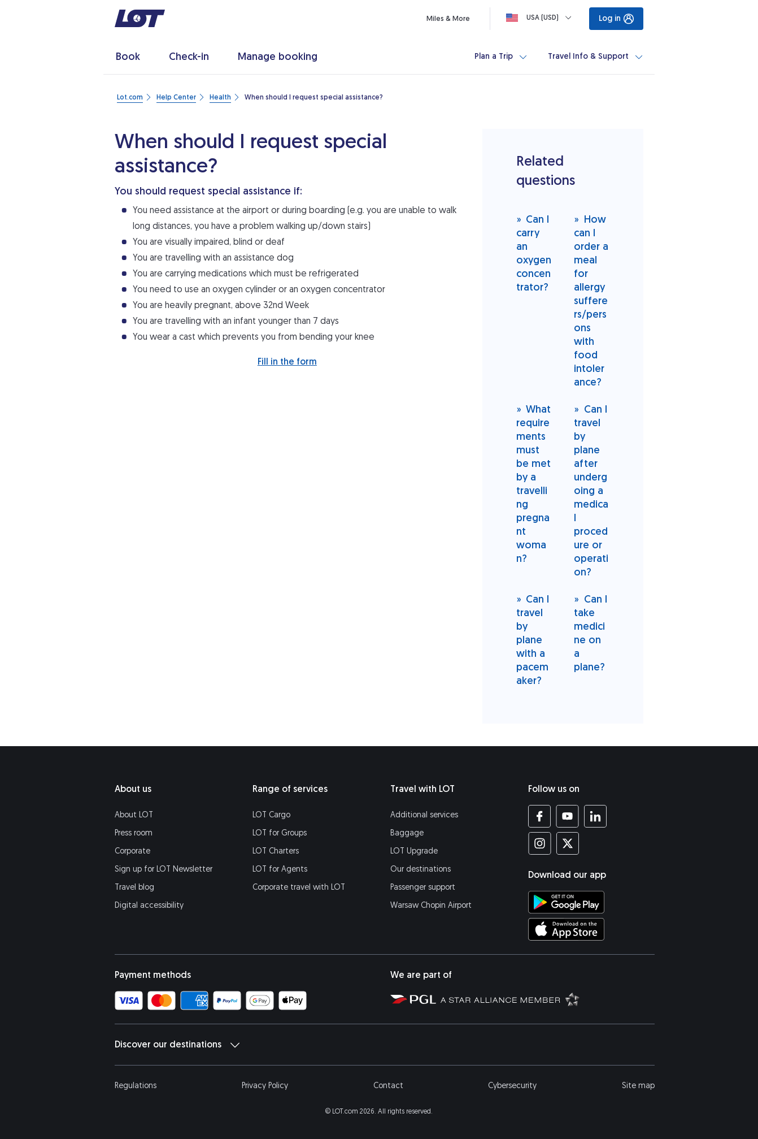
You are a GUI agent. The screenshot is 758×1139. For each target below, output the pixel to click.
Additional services (424, 815)
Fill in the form (287, 361)
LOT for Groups (279, 833)
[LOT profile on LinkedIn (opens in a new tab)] (595, 816)
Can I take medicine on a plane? (590, 632)
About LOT (134, 815)
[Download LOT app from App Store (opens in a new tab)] (566, 929)
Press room (134, 833)
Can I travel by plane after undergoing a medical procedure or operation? (591, 490)
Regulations (135, 1085)
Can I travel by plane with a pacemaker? (533, 639)
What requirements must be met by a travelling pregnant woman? (533, 483)
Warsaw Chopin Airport (431, 905)
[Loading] (541, 17)
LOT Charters (275, 851)
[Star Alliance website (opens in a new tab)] (510, 999)
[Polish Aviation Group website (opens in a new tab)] (413, 999)
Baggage (407, 833)
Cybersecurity (512, 1085)
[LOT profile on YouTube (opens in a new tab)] (567, 816)
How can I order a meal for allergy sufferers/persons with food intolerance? (591, 300)
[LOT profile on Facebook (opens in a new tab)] (539, 816)
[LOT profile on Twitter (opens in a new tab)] (567, 843)
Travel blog (134, 887)
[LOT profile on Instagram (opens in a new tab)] (539, 843)
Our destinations (420, 869)
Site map (638, 1085)
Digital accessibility (149, 905)
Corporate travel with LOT (298, 887)
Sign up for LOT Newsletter (163, 869)
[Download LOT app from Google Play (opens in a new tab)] (566, 902)
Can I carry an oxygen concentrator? (533, 253)
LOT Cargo (271, 815)
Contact (388, 1085)
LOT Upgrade (414, 851)
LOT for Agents (279, 869)
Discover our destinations (177, 1044)
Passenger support (422, 887)
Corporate (132, 851)
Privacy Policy (265, 1085)
